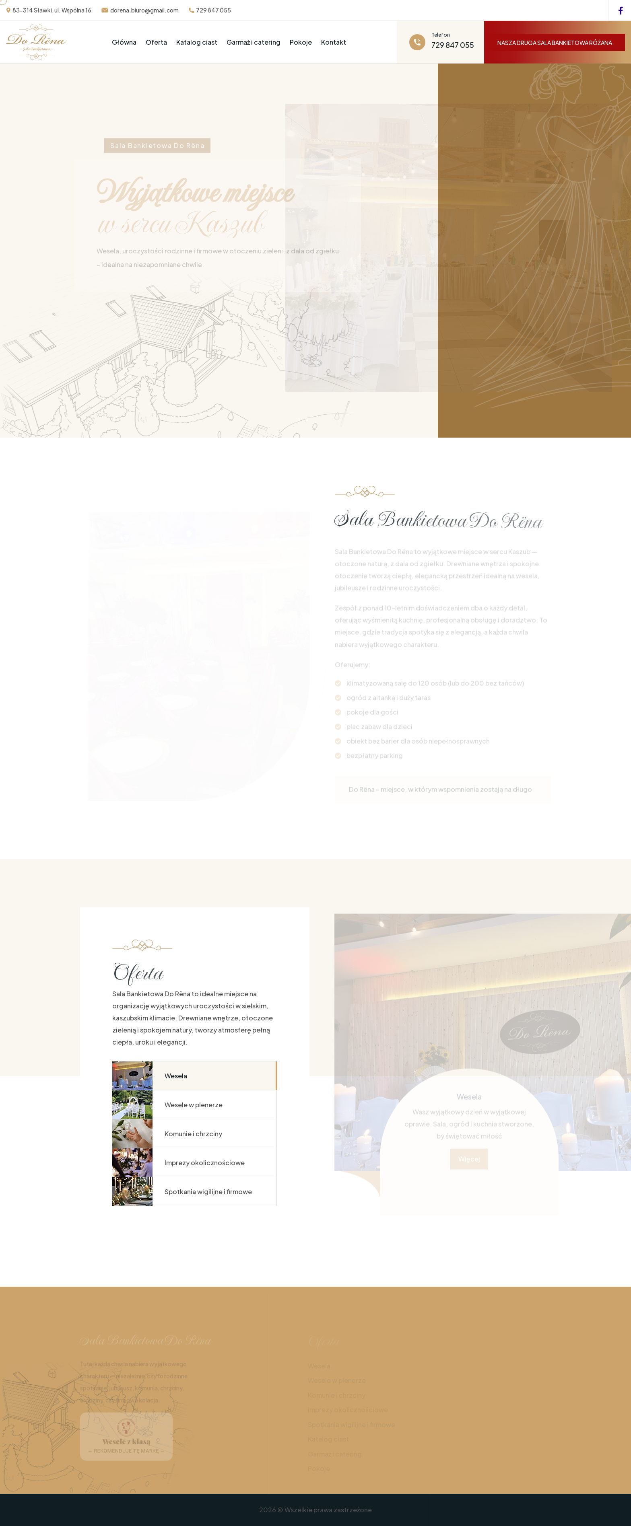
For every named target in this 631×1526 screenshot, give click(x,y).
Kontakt (333, 42)
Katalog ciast (196, 42)
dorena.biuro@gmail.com (144, 10)
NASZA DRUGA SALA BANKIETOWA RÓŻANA (554, 42)
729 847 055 (213, 10)
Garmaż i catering (253, 42)
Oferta (156, 42)
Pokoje (301, 42)
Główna (124, 42)
